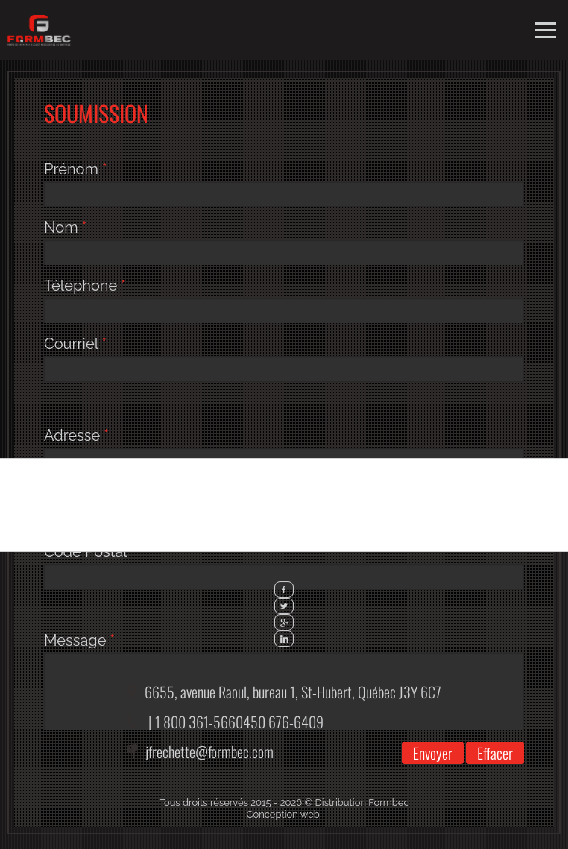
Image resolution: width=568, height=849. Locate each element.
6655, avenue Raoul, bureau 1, (293, 692)
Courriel (75, 344)
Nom (65, 227)
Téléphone (85, 285)
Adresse (76, 435)
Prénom (75, 169)
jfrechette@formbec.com (209, 751)
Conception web (283, 814)
